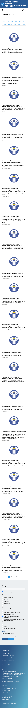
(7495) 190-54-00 (6, 697)
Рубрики (4, 595)
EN (25, 9)
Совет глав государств (9, 608)
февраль (10, 24)
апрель (19, 24)
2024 (12, 21)
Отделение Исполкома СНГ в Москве (10, 676)
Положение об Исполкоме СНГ (9, 671)
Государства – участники (8, 655)
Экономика (6, 601)
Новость (6, 624)
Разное (5, 626)
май (24, 24)
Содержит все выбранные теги (9, 633)
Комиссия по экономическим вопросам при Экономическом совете (14, 620)
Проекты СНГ (5, 658)
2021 (24, 21)
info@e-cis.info (5, 699)
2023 (16, 21)
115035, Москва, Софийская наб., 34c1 (11, 696)
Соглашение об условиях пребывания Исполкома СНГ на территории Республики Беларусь (13, 674)
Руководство (5, 669)
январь (4, 24)
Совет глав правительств (9, 610)
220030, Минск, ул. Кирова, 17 (9, 688)
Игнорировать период (8, 591)
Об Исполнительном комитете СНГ (10, 668)
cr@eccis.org (5, 692)
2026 (4, 21)
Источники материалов (9, 636)
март (15, 24)
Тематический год (8, 622)
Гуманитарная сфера (8, 605)
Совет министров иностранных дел (12, 612)
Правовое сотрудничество (10, 628)
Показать (11, 638)
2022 (20, 21)
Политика (6, 599)
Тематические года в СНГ (8, 660)
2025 (8, 21)
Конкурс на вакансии (7, 678)
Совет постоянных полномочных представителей (11, 617)
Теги (4, 631)
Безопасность (7, 603)
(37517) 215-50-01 (6, 690)
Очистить (5, 638)
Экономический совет (9, 614)
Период (4, 586)
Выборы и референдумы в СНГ (9, 657)
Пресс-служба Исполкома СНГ (9, 703)
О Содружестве (5, 653)
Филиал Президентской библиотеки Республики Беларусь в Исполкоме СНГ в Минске (13, 681)
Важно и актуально (8, 597)
